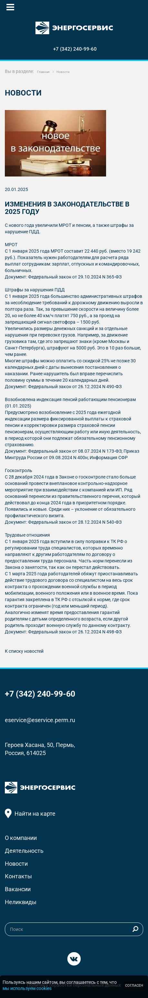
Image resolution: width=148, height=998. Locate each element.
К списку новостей (24, 651)
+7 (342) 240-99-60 (75, 49)
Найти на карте (35, 813)
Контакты (18, 876)
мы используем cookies (27, 988)
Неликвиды (20, 902)
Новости (16, 863)
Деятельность (24, 850)
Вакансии (18, 889)
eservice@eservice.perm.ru (40, 720)
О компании (21, 837)
